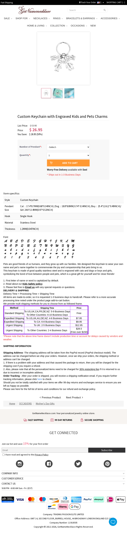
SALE (8, 18)
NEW (93, 25)
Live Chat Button (113, 522)
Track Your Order (87, 2)
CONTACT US (9, 483)
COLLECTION (58, 25)
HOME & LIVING (37, 25)
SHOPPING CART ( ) (115, 2)
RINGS (58, 18)
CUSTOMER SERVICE (12, 478)
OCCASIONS (79, 25)
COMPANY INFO (10, 473)
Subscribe (106, 450)
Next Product (74, 397)
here (17, 389)
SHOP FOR (23, 18)
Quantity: (25, 155)
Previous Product (50, 397)
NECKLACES (41, 18)
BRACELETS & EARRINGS (81, 18)
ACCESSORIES (110, 18)
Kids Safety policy (32, 284)
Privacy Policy (41, 454)
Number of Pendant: (31, 146)
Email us (30, 287)
